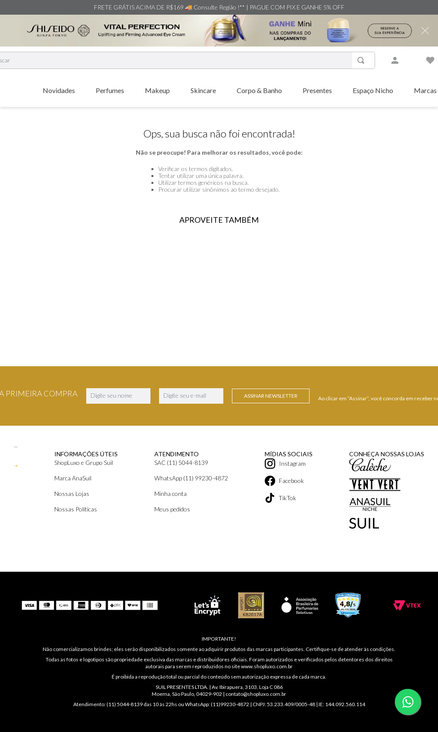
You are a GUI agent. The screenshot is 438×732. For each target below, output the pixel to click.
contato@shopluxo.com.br (255, 694)
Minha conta (170, 493)
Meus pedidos (172, 509)
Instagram (285, 463)
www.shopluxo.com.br (267, 666)
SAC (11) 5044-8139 (181, 462)
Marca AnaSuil (72, 478)
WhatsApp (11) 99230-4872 (191, 478)
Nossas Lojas (71, 493)
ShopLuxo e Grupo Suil (83, 462)
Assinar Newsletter (270, 395)
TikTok (280, 498)
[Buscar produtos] (362, 60)
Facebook (284, 481)
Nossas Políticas (75, 509)
